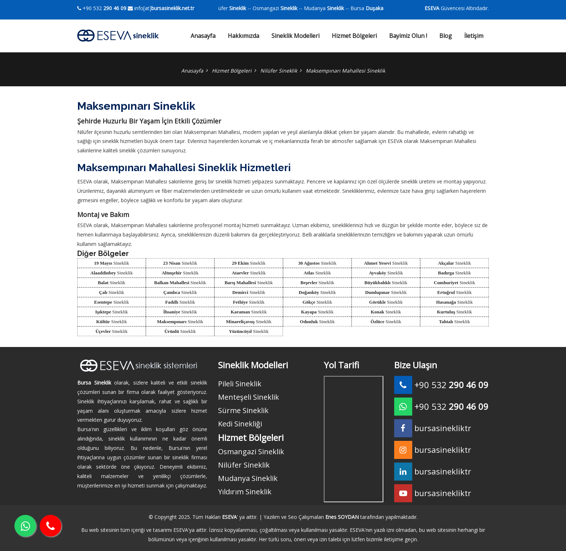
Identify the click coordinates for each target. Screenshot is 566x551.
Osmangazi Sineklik (251, 451)
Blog (445, 36)
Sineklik (111, 263)
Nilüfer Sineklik (278, 70)
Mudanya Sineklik (248, 478)
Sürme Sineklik (243, 410)
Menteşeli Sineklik (248, 397)
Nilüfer (240, 8)
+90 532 (101, 8)
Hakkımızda (243, 36)
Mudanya (335, 8)
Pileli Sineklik (239, 384)
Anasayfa (203, 36)
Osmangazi (286, 8)
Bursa (381, 8)
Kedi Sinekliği (240, 424)
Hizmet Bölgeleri (354, 36)
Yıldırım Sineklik (244, 491)
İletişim (473, 36)
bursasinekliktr (442, 449)
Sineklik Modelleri (295, 36)
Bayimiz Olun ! (408, 36)
